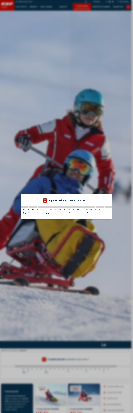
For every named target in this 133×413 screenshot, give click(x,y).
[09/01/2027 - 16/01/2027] (53, 207)
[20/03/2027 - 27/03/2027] (98, 207)
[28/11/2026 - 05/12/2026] (26, 207)
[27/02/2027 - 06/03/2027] (84, 207)
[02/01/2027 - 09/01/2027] (48, 207)
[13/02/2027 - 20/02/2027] (75, 207)
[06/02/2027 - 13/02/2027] (71, 207)
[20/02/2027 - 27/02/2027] (80, 207)
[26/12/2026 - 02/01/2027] (44, 207)
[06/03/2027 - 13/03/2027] (89, 207)
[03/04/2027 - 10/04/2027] (107, 207)
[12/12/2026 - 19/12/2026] (35, 207)
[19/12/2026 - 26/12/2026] (40, 207)
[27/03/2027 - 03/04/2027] (102, 207)
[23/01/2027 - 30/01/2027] (62, 207)
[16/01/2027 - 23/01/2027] (57, 207)
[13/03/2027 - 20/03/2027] (93, 207)
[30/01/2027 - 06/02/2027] (66, 207)
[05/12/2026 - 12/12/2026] (31, 207)
